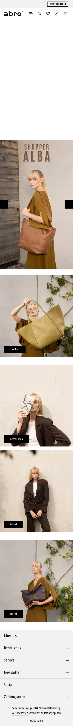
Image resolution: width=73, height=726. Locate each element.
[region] (36, 204)
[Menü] (31, 13)
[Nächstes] (69, 204)
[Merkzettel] (48, 13)
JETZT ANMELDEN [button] (58, 4)
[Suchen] (39, 13)
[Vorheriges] (4, 204)
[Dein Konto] (57, 13)
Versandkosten (20, 713)
